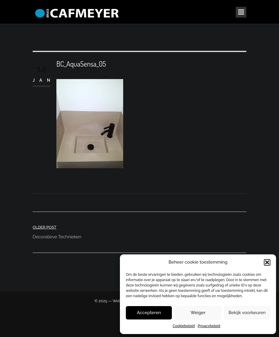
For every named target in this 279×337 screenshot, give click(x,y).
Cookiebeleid (184, 326)
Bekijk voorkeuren (247, 312)
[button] (267, 262)
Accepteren (149, 312)
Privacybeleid (209, 326)
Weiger (198, 312)
